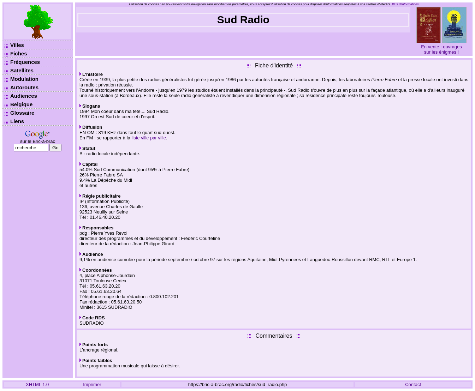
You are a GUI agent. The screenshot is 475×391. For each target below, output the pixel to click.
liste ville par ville (148, 137)
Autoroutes (24, 87)
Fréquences (25, 62)
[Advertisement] (37, 265)
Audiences (23, 96)
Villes (17, 45)
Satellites (22, 70)
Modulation (24, 79)
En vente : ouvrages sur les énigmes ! (441, 49)
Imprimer (92, 384)
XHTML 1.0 (37, 384)
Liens (17, 121)
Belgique (21, 104)
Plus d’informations (405, 4)
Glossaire (22, 113)
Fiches (18, 53)
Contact (413, 384)
